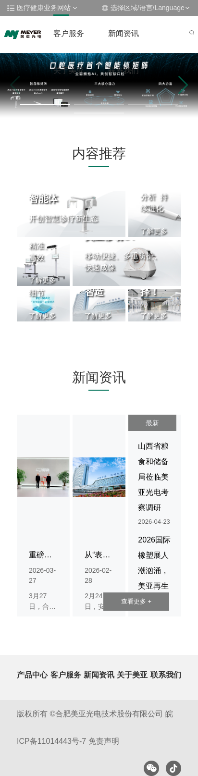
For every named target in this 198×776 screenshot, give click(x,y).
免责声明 (103, 741)
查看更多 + (136, 601)
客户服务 (68, 33)
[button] (45, 104)
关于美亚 (68, 70)
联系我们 (123, 70)
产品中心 (32, 675)
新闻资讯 (123, 33)
